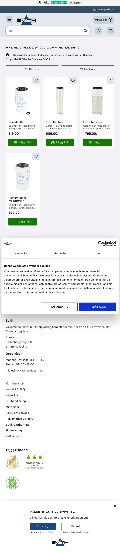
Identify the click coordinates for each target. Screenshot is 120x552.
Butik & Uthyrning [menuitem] (17, 424)
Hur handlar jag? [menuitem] (16, 401)
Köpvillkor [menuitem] (12, 395)
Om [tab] (99, 253)
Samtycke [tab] (21, 253)
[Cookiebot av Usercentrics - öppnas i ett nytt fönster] (100, 243)
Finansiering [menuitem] (14, 430)
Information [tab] (60, 253)
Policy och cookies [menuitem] (17, 413)
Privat (75, 526)
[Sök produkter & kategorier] (48, 30)
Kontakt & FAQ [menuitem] (15, 389)
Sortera (89, 69)
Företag (43, 526)
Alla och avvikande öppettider (25, 370)
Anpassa (59, 306)
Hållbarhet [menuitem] (12, 436)
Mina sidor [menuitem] (12, 407)
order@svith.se (106, 9)
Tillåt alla (97, 306)
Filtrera (34, 69)
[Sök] (85, 30)
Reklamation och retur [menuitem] (20, 418)
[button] (9, 19)
